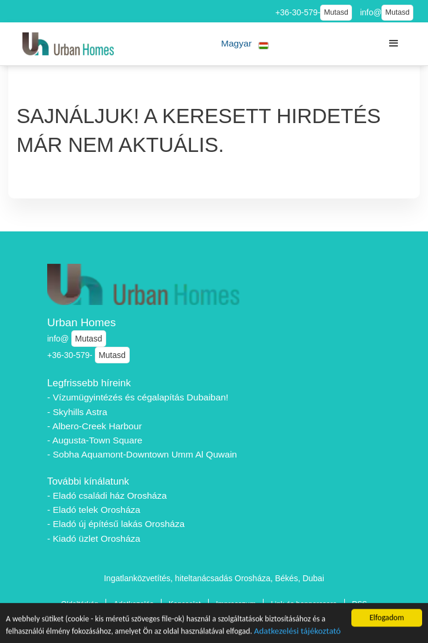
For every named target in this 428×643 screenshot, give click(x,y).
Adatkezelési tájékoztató (297, 632)
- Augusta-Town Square (94, 440)
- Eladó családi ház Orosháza (107, 495)
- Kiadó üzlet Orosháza (93, 538)
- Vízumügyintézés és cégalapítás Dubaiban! (137, 397)
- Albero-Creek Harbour (94, 426)
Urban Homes (81, 322)
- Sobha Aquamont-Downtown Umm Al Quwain (142, 454)
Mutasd (336, 12)
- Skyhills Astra (77, 412)
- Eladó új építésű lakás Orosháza (116, 524)
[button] (245, 44)
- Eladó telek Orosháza (93, 510)
